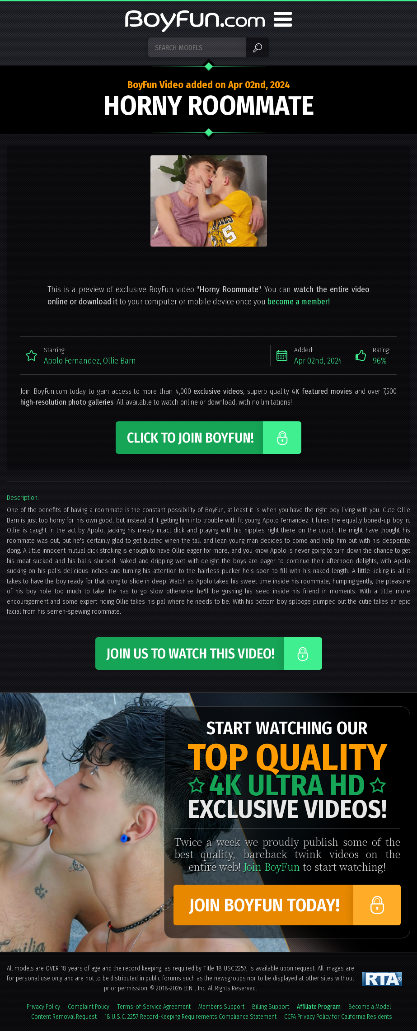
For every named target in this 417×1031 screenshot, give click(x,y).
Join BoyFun (272, 866)
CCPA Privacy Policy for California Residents (338, 1017)
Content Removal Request (64, 1017)
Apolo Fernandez (72, 361)
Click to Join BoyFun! (190, 438)
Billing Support (270, 1007)
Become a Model (369, 1007)
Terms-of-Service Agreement (154, 1007)
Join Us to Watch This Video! (191, 654)
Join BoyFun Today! (264, 905)
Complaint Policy (88, 1007)
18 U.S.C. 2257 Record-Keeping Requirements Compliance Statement (190, 1017)
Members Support (221, 1007)
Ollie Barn (119, 361)
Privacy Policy (43, 1007)
